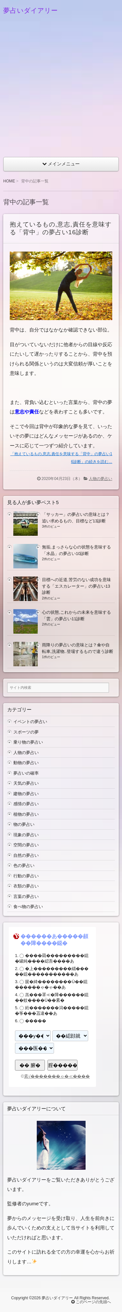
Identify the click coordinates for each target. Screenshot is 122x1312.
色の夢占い (23, 865)
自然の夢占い (26, 855)
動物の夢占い (26, 762)
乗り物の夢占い (28, 742)
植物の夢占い (26, 814)
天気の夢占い (26, 783)
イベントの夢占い (30, 721)
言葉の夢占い (26, 896)
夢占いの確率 (26, 773)
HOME (9, 181)
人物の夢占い (100, 478)
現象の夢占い (26, 834)
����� (35, 1020)
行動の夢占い (26, 875)
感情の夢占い (26, 803)
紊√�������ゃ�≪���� (57, 1076)
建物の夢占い (26, 793)
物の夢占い (23, 824)
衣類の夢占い (26, 886)
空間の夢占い (26, 844)
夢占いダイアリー (30, 10)
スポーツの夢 (26, 732)
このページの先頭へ (91, 1302)
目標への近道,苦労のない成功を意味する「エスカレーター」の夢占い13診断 (76, 586)
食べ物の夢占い (28, 906)
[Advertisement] (61, 89)
